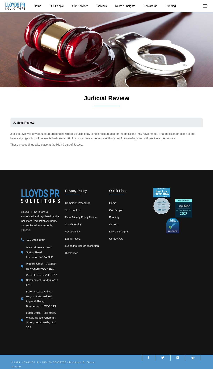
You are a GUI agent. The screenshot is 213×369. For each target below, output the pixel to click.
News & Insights (119, 231)
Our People (116, 210)
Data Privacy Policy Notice (81, 217)
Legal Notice (72, 238)
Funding (114, 217)
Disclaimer (71, 252)
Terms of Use (73, 210)
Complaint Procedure (78, 202)
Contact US (116, 238)
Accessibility (72, 231)
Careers (114, 224)
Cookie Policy (73, 224)
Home (112, 202)
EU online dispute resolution (82, 245)
